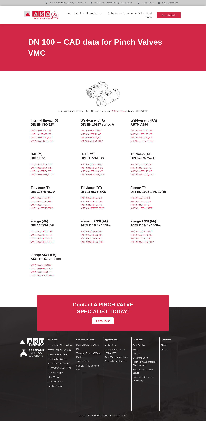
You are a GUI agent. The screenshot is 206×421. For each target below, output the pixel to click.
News (135, 349)
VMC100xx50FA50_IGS (91, 235)
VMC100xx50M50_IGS (41, 168)
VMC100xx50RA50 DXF (141, 131)
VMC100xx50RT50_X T (91, 205)
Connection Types (96, 13)
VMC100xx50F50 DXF (141, 198)
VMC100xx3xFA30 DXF (41, 265)
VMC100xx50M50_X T (41, 171)
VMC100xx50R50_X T (91, 137)
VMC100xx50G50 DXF (41, 131)
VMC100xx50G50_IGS (41, 134)
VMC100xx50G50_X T (41, 137)
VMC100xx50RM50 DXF (92, 164)
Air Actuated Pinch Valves (60, 345)
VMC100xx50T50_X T (41, 205)
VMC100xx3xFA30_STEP (42, 275)
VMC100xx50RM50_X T (92, 171)
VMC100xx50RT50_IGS (91, 201)
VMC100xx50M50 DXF (41, 164)
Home (69, 13)
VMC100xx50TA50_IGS (141, 168)
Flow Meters (53, 377)
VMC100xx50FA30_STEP (142, 242)
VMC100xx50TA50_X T (141, 171)
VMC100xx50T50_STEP (42, 208)
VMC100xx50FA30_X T (141, 238)
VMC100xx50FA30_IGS (141, 235)
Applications (115, 13)
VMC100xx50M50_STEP (42, 174)
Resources (130, 13)
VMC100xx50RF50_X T (41, 238)
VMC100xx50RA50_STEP (142, 141)
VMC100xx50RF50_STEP (42, 242)
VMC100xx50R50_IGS (91, 134)
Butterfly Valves (55, 381)
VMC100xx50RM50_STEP (93, 174)
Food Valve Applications (116, 361)
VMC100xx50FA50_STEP (92, 242)
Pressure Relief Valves (58, 354)
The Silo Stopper (55, 372)
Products (79, 13)
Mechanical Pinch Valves (59, 350)
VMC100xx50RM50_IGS (92, 168)
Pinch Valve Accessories (59, 363)
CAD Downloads (140, 358)
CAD (141, 13)
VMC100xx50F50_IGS (141, 201)
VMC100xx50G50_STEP (42, 141)
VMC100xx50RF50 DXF (41, 231)
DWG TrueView (118, 111)
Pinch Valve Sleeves (57, 359)
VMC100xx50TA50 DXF (141, 164)
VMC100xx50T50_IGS (41, 201)
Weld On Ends (82, 361)
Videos (136, 353)
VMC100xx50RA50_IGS (141, 134)
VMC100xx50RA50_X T (141, 137)
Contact (149, 17)
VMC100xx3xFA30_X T (41, 272)
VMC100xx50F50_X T (141, 205)
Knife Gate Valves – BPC (59, 368)
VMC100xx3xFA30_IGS (41, 268)
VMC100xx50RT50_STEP (92, 208)
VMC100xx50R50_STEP (92, 141)
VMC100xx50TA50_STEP (142, 174)
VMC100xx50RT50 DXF (91, 198)
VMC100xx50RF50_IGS (41, 235)
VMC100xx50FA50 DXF (91, 231)
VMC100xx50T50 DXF (41, 198)
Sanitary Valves (55, 386)
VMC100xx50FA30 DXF (141, 231)
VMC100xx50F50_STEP (142, 208)
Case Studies (139, 345)
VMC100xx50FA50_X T (91, 238)
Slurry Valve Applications (116, 357)
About (149, 13)
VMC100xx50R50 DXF (91, 131)
